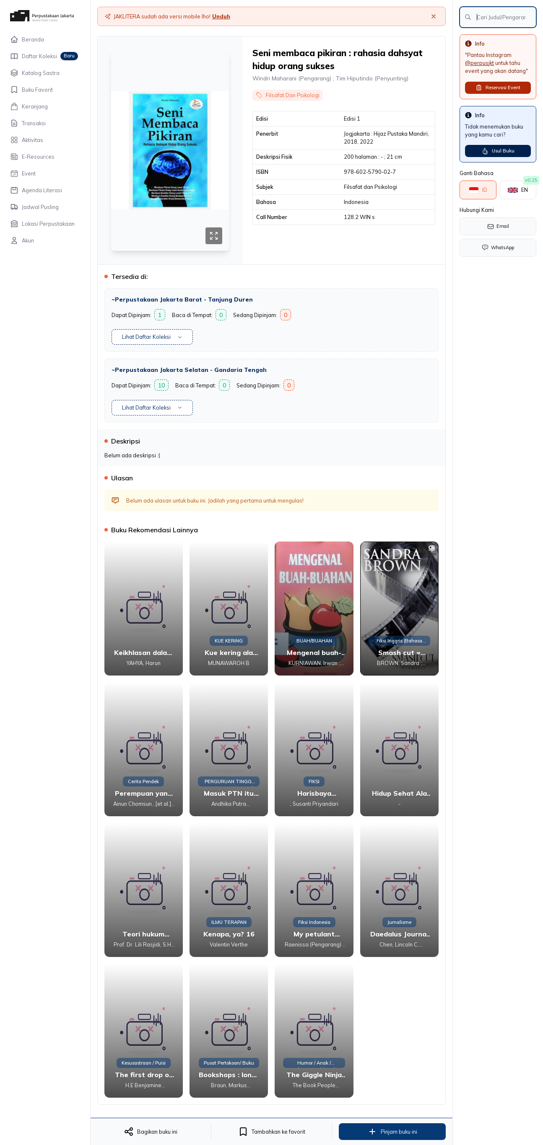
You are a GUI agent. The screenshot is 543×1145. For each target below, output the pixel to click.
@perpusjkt (479, 62)
